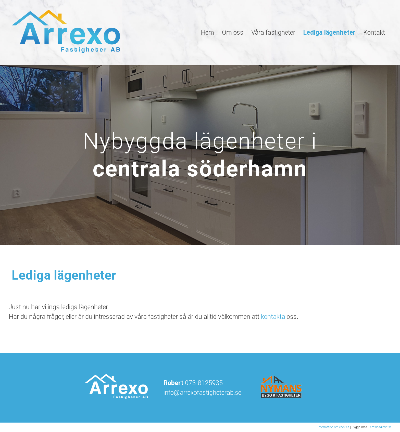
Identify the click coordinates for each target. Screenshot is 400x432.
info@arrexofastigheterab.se (202, 392)
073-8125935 (204, 383)
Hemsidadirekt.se (379, 427)
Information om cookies (333, 427)
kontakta (273, 316)
